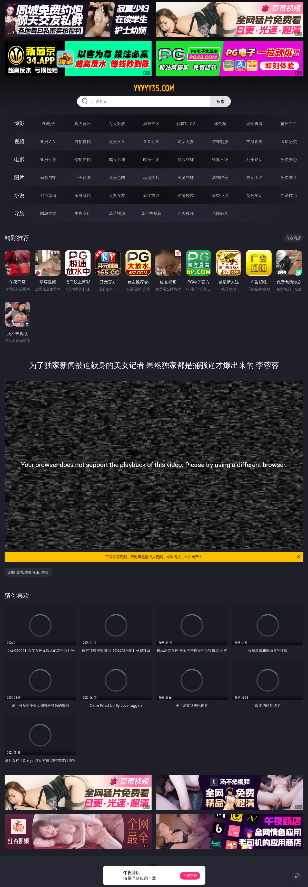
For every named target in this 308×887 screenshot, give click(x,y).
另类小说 (220, 195)
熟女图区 (254, 177)
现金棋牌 (254, 123)
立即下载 (190, 875)
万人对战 (117, 123)
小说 (19, 195)
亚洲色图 (82, 177)
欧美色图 (117, 177)
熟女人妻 (185, 141)
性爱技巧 (289, 195)
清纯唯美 (220, 177)
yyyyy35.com (154, 88)
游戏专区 (151, 123)
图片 (19, 177)
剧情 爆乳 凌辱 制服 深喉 (28, 572)
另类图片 (289, 177)
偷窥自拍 (48, 177)
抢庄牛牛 (289, 123)
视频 (19, 141)
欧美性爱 (151, 159)
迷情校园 (185, 195)
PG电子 (48, 123)
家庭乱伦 (82, 195)
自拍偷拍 (82, 141)
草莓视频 (117, 213)
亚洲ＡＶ (48, 141)
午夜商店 (82, 213)
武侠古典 (151, 195)
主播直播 (254, 141)
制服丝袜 (185, 159)
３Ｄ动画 (151, 141)
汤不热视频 (151, 213)
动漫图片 (151, 177)
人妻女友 (117, 195)
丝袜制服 (220, 141)
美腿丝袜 (185, 177)
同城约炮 (48, 213)
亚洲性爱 (48, 159)
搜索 (220, 101)
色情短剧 (220, 213)
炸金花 (220, 123)
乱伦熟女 (254, 159)
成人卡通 (117, 159)
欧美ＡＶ (117, 141)
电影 (19, 159)
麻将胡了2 (185, 123)
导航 (19, 213)
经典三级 (220, 159)
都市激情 (48, 195)
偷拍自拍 (82, 159)
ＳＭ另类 (289, 141)
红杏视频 (185, 213)
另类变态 (289, 159)
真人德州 (82, 123)
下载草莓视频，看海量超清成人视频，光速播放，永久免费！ (203, 557)
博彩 (19, 123)
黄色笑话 (254, 195)
